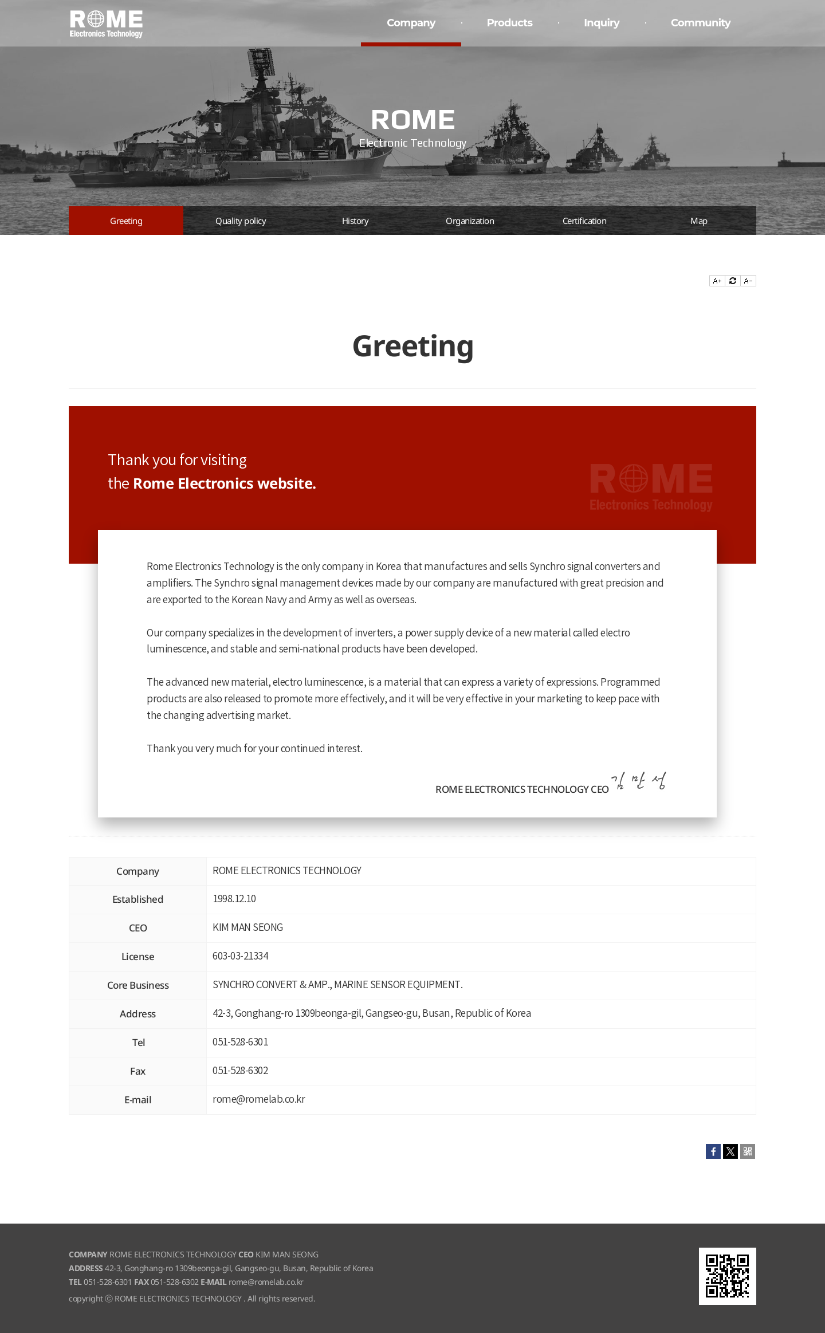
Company (411, 23)
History (355, 220)
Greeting (126, 220)
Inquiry (601, 23)
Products (509, 23)
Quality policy (240, 220)
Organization (470, 220)
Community (700, 23)
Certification (585, 220)
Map (699, 220)
